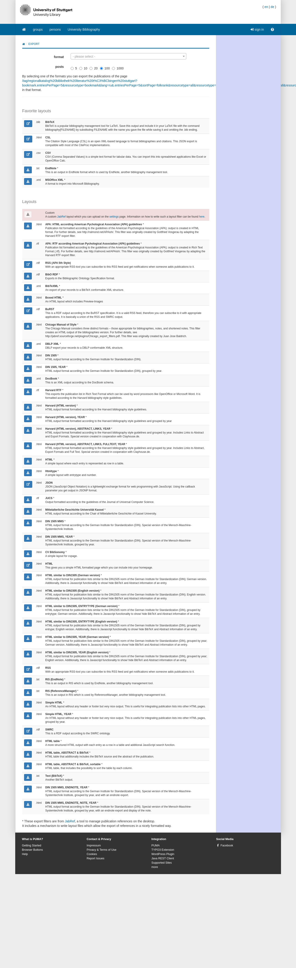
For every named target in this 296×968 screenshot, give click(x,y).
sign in (257, 29)
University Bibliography (84, 29)
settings (114, 216)
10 (83, 68)
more (155, 867)
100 (105, 68)
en (266, 7)
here (201, 216)
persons (55, 29)
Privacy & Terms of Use (102, 849)
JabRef (61, 216)
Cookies (92, 854)
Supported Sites (162, 862)
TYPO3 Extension (163, 849)
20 (94, 68)
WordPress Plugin (163, 854)
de (272, 7)
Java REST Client (163, 858)
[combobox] (128, 56)
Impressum (94, 845)
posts (59, 67)
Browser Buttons (32, 849)
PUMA (156, 845)
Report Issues (95, 858)
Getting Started (31, 845)
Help (25, 854)
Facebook (227, 845)
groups (38, 29)
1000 (118, 68)
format (59, 57)
